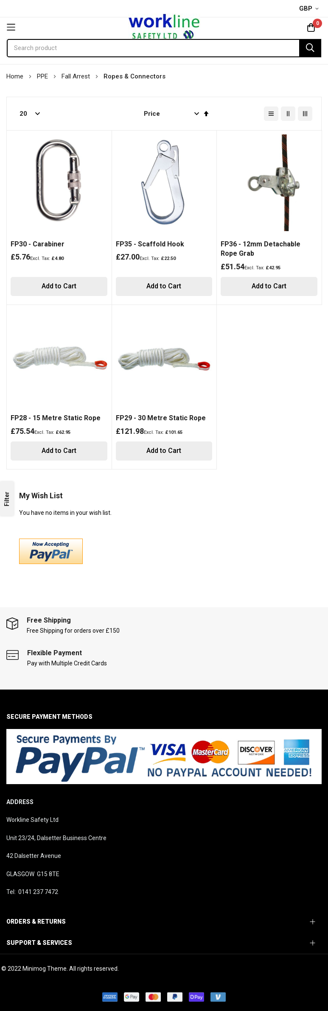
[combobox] (164, 48)
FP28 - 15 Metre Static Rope (56, 418)
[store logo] (164, 27)
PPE (43, 76)
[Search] (310, 48)
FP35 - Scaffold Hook (150, 244)
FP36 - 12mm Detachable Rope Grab (260, 248)
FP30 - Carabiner (37, 244)
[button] (310, 9)
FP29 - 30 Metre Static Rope (161, 418)
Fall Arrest (77, 76)
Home (15, 76)
